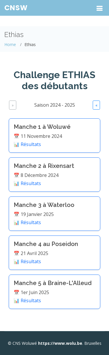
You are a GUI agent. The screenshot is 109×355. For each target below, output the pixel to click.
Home (10, 44)
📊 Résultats (27, 144)
